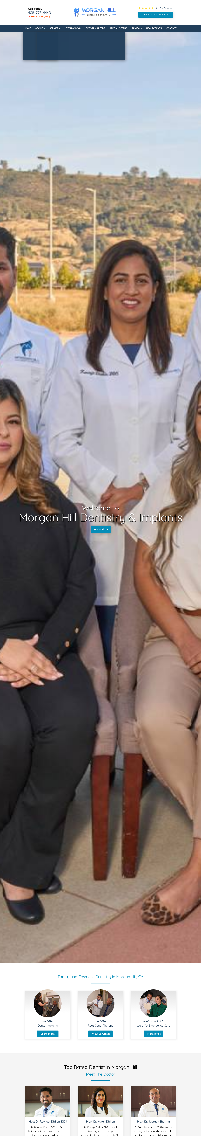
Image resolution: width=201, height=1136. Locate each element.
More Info (153, 1033)
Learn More (100, 529)
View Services (100, 1033)
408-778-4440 (39, 12)
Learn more (47, 1033)
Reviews (137, 28)
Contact (171, 28)
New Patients (154, 28)
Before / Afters (95, 28)
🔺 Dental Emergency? (39, 16)
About (39, 28)
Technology (73, 28)
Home (27, 28)
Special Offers (118, 28)
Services (54, 28)
